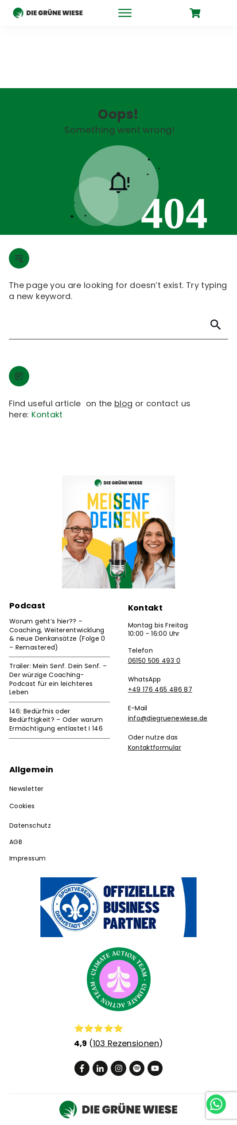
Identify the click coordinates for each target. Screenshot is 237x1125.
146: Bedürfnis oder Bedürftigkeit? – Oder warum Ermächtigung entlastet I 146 (56, 657)
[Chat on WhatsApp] (209, 1096)
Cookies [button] (22, 743)
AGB (15, 779)
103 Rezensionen (126, 980)
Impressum (27, 795)
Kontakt (47, 352)
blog (123, 340)
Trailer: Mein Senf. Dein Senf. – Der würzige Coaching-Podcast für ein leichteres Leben (58, 616)
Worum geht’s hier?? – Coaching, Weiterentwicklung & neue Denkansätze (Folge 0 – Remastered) (57, 571)
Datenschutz (30, 763)
